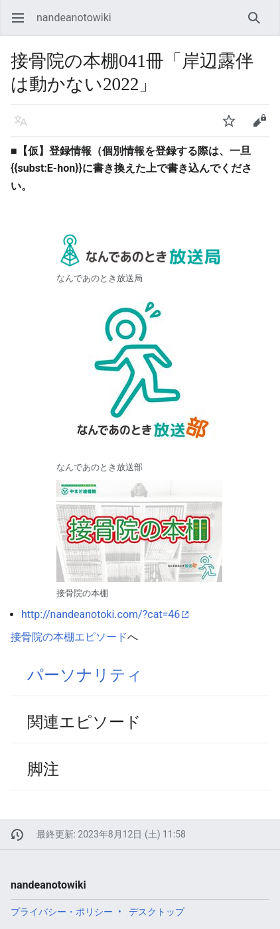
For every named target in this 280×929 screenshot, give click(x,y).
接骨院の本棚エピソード (69, 637)
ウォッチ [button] (233, 127)
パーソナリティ (85, 675)
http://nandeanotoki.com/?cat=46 (100, 614)
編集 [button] (263, 127)
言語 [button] (24, 127)
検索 (258, 24)
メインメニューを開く (22, 24)
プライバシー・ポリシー (62, 911)
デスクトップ (156, 911)
